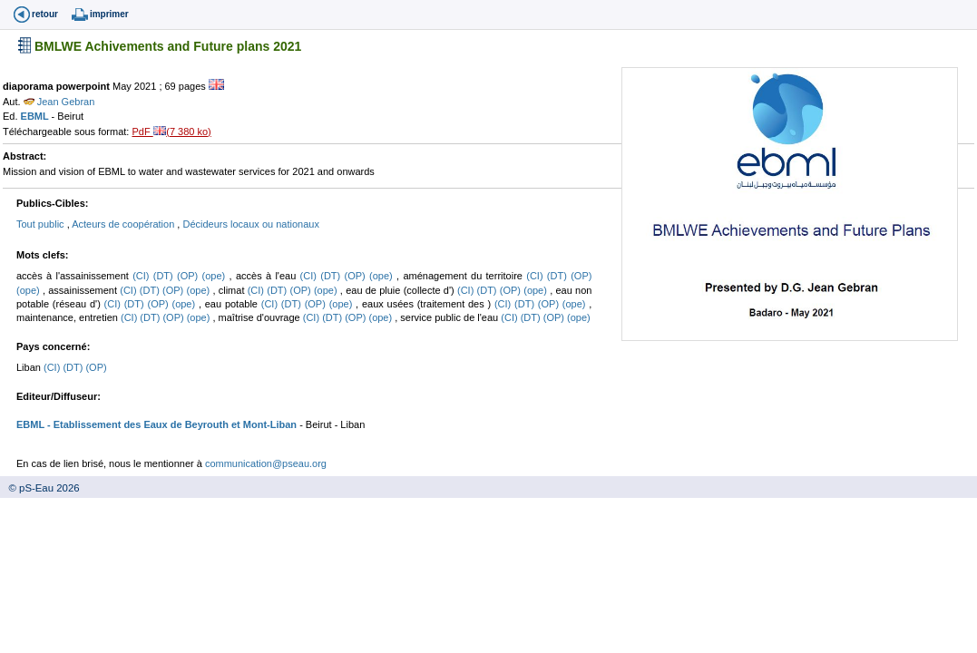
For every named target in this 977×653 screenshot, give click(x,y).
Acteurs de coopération (124, 224)
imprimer (109, 14)
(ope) (216, 275)
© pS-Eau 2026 (40, 487)
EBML (36, 116)
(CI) (142, 275)
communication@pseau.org (266, 463)
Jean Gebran (59, 101)
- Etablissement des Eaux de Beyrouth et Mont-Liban (170, 424)
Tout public (41, 224)
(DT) (165, 275)
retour (45, 14)
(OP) (189, 275)
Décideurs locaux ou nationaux (250, 224)
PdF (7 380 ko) (171, 131)
